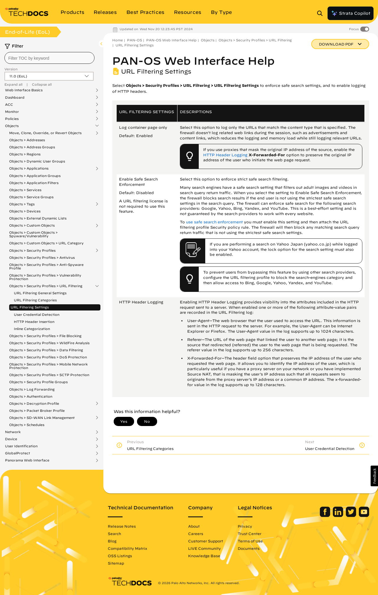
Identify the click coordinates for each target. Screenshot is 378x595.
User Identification (21, 446)
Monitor (12, 111)
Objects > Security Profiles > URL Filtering (45, 286)
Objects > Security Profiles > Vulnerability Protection (45, 277)
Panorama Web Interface (27, 460)
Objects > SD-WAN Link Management (42, 418)
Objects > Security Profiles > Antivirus (42, 257)
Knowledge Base (204, 556)
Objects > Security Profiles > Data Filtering (46, 350)
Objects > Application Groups (35, 176)
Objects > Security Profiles (32, 250)
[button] (374, 476)
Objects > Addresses (27, 140)
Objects (12, 126)
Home (117, 40)
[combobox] (49, 58)
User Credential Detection (36, 314)
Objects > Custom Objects (32, 225)
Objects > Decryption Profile (34, 403)
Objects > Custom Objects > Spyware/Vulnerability (33, 234)
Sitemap (116, 563)
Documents (249, 548)
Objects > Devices (24, 211)
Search (114, 533)
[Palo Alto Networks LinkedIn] (338, 515)
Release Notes (122, 526)
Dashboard (15, 97)
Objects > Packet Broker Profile (37, 410)
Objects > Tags (22, 204)
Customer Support (205, 541)
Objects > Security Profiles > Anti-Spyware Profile (46, 266)
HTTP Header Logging (225, 155)
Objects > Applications (28, 168)
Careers (195, 533)
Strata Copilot (350, 13)
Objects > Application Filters (33, 183)
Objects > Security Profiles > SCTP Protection (49, 375)
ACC (9, 104)
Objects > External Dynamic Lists (37, 218)
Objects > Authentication (30, 396)
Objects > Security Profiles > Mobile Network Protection (48, 366)
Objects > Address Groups (32, 147)
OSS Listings (120, 556)
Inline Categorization (32, 329)
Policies (12, 119)
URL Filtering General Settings (40, 293)
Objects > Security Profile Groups (38, 382)
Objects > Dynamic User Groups (37, 161)
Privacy (245, 526)
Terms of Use (250, 541)
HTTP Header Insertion (34, 321)
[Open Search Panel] (321, 13)
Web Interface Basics (24, 90)
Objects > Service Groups (31, 197)
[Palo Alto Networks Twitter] (351, 515)
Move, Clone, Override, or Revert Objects (45, 133)
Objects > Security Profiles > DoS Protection (48, 357)
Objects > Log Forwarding (32, 389)
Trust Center (249, 533)
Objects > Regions (24, 154)
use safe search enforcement (214, 222)
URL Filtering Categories (35, 300)
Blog (112, 541)
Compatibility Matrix (127, 548)
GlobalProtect (17, 453)
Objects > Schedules (26, 425)
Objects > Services (25, 190)
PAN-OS (134, 40)
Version (10, 69)
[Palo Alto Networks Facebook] (325, 515)
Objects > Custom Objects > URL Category (46, 243)
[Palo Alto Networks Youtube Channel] (364, 515)
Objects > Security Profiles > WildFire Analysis (49, 343)
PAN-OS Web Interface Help (171, 40)
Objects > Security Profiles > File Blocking (45, 336)
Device (11, 439)
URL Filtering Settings (30, 307)
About (194, 526)
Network (13, 432)
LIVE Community (204, 548)
